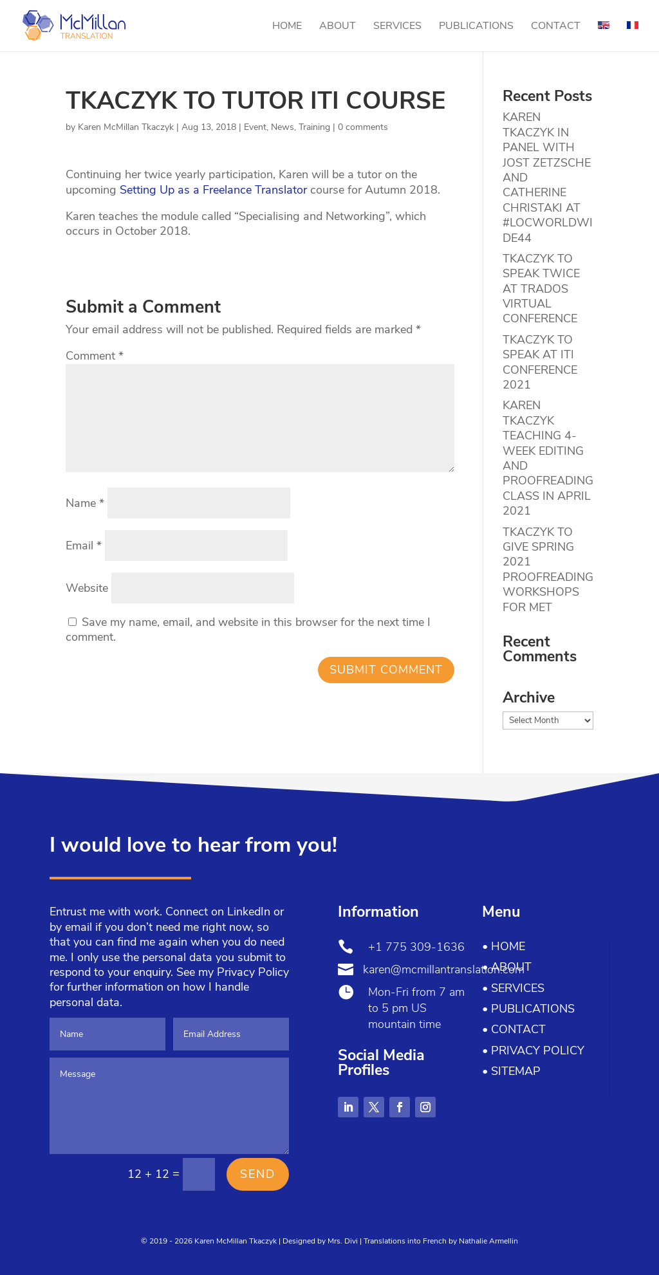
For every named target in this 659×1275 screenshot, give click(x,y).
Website (87, 588)
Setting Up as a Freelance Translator (215, 189)
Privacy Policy (253, 972)
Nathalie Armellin (488, 1241)
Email (84, 545)
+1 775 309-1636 (416, 947)
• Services (513, 988)
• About (507, 967)
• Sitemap (511, 1071)
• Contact (514, 1029)
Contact (555, 27)
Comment (95, 355)
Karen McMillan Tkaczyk (126, 127)
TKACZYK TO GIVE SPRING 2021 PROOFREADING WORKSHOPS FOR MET (548, 569)
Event (255, 127)
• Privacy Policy (533, 1050)
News (282, 127)
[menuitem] (603, 36)
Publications (476, 27)
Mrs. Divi (343, 1241)
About (337, 27)
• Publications (528, 1008)
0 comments (363, 127)
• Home (503, 946)
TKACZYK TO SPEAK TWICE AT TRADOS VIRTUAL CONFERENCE (541, 289)
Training (314, 127)
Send (257, 1174)
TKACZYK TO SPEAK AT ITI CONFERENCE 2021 (540, 362)
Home (287, 27)
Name (85, 503)
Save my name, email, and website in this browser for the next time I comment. (248, 629)
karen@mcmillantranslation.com (443, 969)
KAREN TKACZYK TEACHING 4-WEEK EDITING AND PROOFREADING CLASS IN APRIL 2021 (548, 458)
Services (397, 27)
